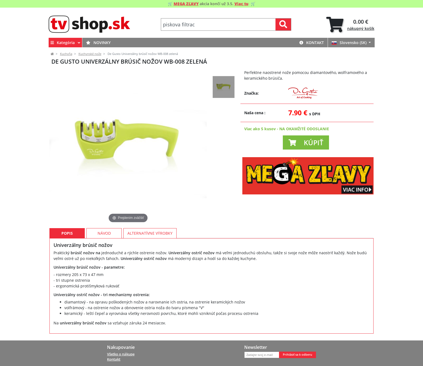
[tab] (350, 24)
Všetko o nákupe (120, 354)
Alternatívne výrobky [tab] (150, 233)
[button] (306, 142)
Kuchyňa (66, 54)
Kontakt (311, 42)
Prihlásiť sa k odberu (297, 354)
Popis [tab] (67, 233)
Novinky (98, 42)
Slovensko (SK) (350, 42)
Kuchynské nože (90, 54)
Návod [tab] (104, 233)
